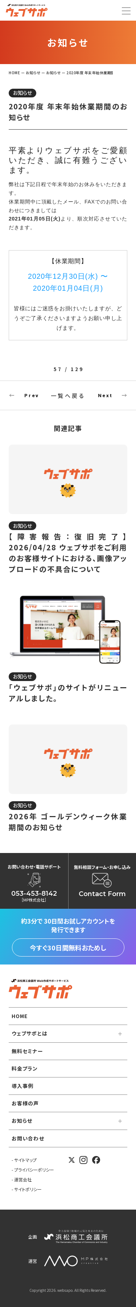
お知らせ (22, 92)
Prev (31, 395)
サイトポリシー (28, 1189)
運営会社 (23, 1179)
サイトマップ (25, 1160)
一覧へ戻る (68, 395)
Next (105, 395)
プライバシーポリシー (34, 1170)
